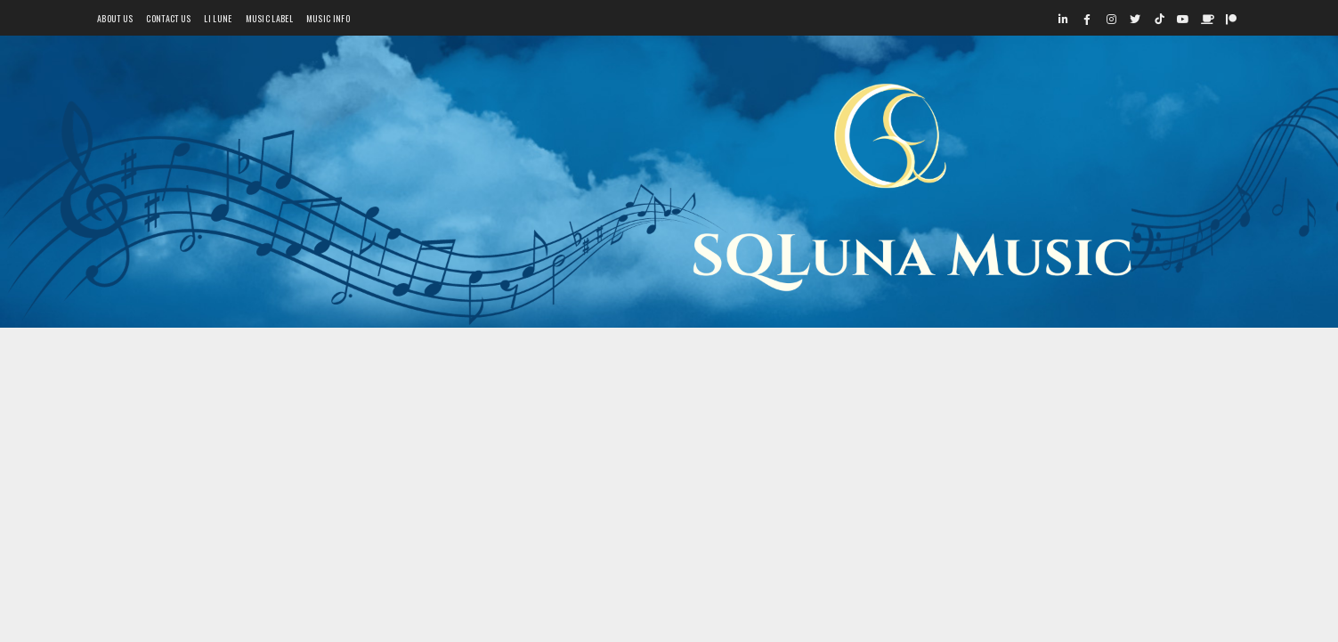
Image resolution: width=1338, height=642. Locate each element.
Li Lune (217, 18)
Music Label (269, 18)
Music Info (328, 18)
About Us (115, 18)
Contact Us (168, 18)
